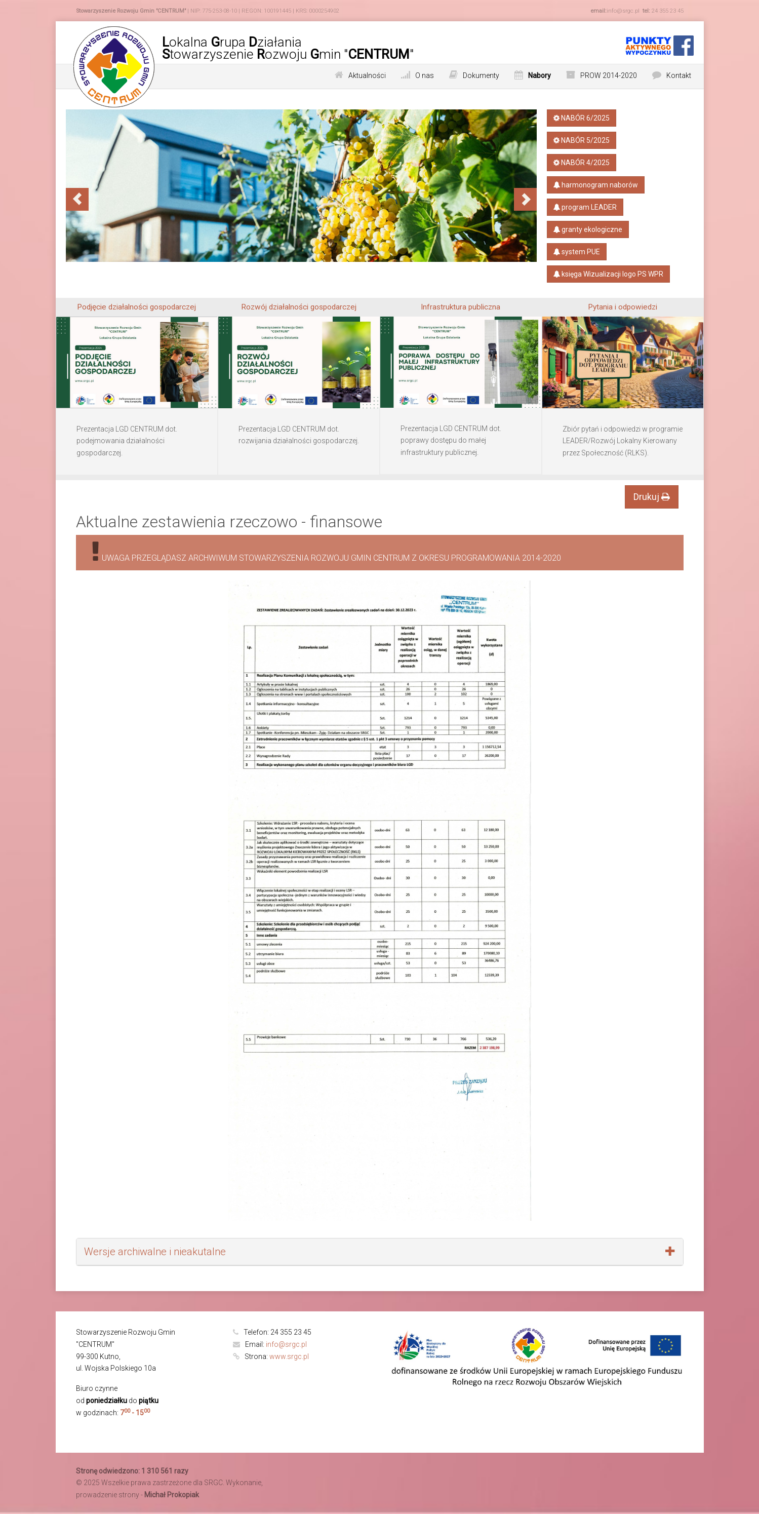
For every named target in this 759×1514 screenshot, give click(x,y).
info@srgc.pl (286, 1344)
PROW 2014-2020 (608, 75)
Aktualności (367, 75)
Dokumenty (481, 75)
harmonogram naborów (595, 185)
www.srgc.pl (289, 1356)
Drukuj (651, 496)
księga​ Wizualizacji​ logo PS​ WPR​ (608, 274)
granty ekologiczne (587, 229)
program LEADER (585, 207)
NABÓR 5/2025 (580, 140)
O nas (424, 75)
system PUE (576, 252)
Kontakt (678, 75)
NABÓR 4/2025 (580, 163)
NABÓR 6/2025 (580, 118)
